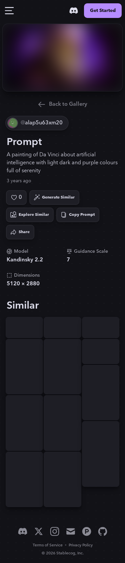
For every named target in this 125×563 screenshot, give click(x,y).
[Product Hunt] (87, 531)
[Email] (71, 531)
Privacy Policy (81, 545)
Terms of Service (48, 545)
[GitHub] (103, 531)
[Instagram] (55, 531)
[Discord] (73, 10)
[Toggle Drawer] (9, 10)
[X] (39, 531)
